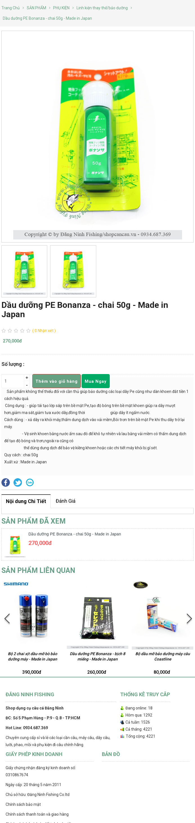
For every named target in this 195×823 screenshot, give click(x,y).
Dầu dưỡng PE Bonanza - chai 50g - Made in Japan (74, 534)
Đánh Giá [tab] (65, 501)
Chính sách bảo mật (23, 804)
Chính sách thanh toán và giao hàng (37, 814)
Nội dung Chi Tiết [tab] (26, 501)
